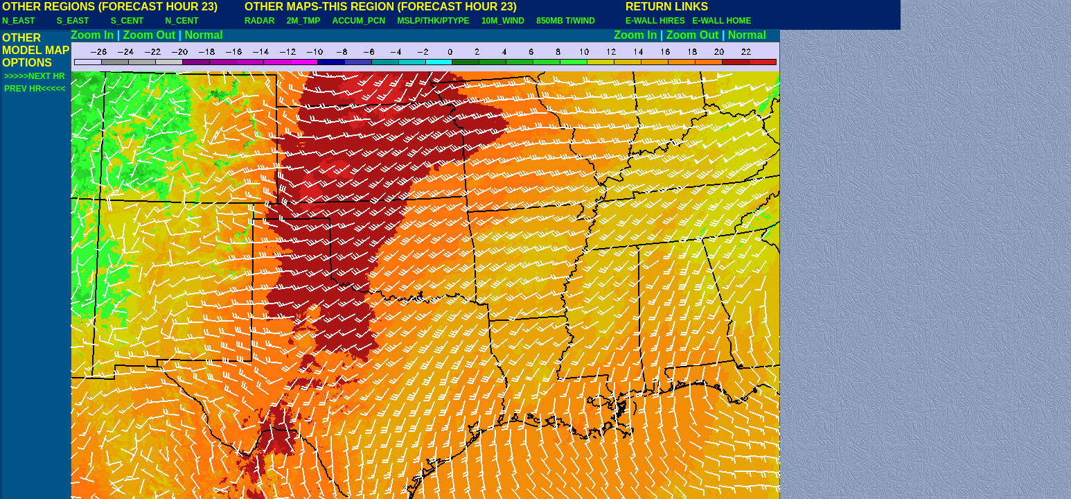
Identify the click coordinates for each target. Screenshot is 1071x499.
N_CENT (182, 21)
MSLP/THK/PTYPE (434, 21)
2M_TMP (303, 21)
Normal (204, 35)
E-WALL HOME (721, 21)
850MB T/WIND (565, 21)
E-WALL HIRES (657, 21)
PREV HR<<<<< (34, 89)
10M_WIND (502, 21)
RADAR (259, 21)
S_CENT (127, 21)
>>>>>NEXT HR (34, 76)
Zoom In (92, 35)
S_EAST (73, 21)
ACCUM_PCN (359, 21)
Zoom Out (149, 35)
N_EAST (18, 21)
